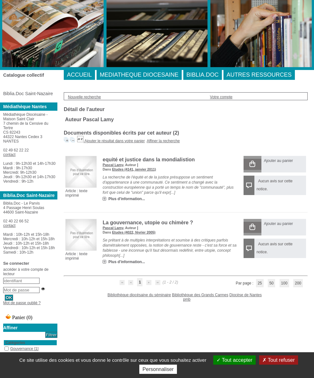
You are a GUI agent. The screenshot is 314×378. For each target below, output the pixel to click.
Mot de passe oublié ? (21, 303)
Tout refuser (278, 360)
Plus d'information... (126, 199)
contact (9, 154)
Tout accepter (234, 360)
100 (284, 283)
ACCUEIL (79, 75)
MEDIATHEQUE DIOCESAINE (139, 75)
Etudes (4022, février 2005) (133, 232)
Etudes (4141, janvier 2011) (134, 169)
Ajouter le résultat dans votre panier (114, 141)
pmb (186, 299)
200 (298, 283)
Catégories (15, 342)
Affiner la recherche (163, 141)
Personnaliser (158, 369)
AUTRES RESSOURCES (259, 75)
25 (260, 283)
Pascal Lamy (113, 165)
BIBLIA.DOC (202, 75)
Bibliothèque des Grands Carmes (200, 295)
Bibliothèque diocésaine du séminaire (139, 295)
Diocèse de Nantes (246, 295)
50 (271, 283)
